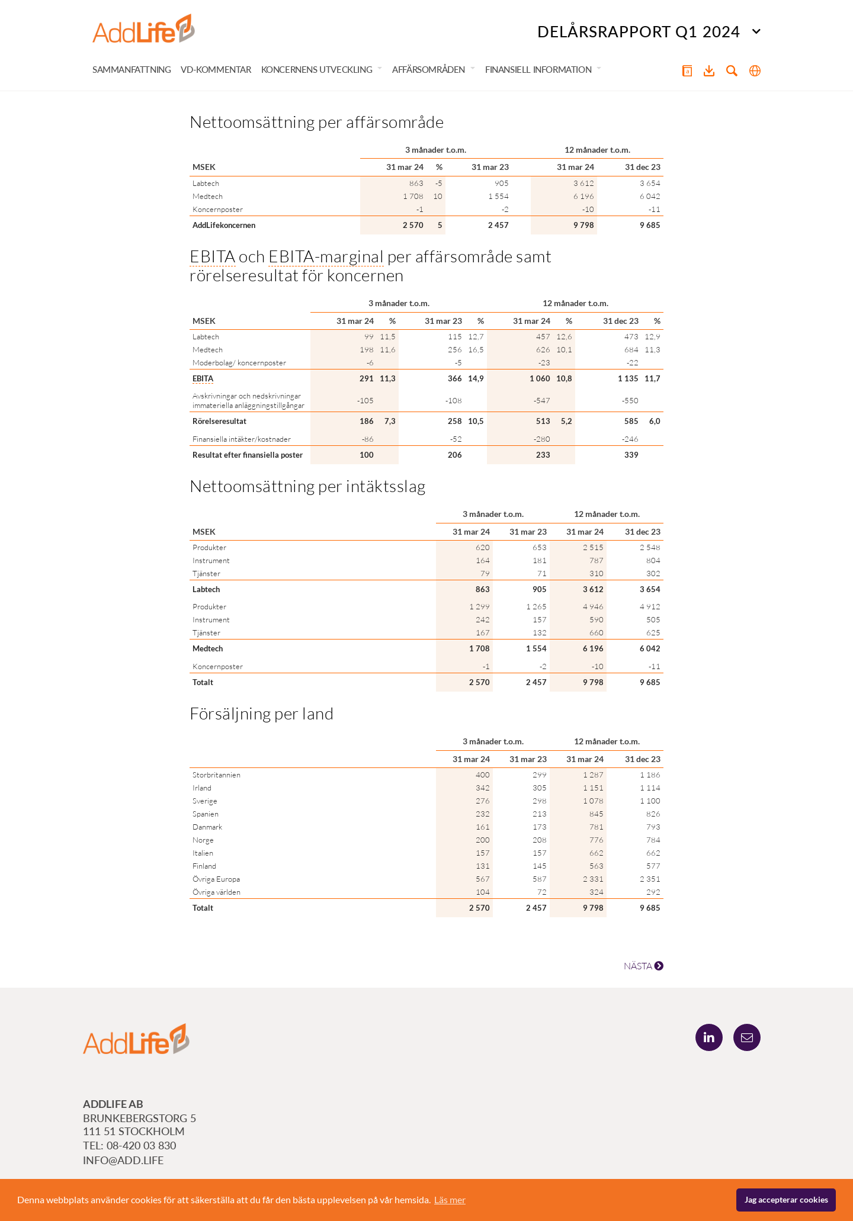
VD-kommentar (216, 70)
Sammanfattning (131, 70)
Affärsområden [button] (428, 70)
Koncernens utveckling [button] (317, 70)
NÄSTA (643, 966)
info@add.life (123, 1160)
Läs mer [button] (450, 1199)
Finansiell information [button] (538, 70)
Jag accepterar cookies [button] (786, 1199)
